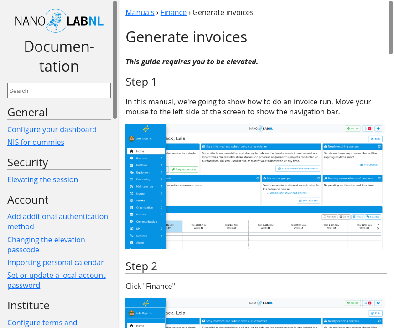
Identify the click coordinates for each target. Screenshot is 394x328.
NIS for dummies (35, 142)
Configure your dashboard (52, 129)
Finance (174, 12)
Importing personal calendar (55, 262)
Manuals (139, 12)
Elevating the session (42, 179)
